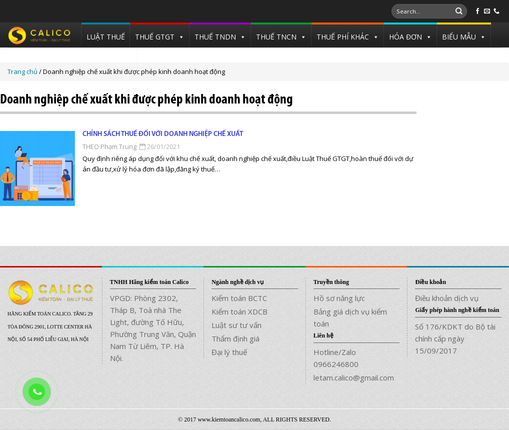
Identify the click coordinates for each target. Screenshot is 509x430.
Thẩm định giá (236, 339)
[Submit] (459, 11)
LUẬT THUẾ (105, 37)
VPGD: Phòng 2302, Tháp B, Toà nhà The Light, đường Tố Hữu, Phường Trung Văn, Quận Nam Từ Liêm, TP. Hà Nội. (153, 328)
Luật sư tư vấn (237, 325)
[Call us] (497, 11)
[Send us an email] (487, 11)
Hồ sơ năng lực (339, 298)
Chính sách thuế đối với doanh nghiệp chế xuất (162, 134)
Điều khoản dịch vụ (446, 298)
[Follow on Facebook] (477, 11)
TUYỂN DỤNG (109, 59)
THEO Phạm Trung (109, 146)
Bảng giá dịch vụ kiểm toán (350, 317)
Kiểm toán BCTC (239, 298)
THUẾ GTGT (154, 37)
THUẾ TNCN (276, 37)
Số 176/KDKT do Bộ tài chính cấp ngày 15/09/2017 (455, 339)
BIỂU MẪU (459, 37)
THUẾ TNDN (215, 37)
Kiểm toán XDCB (240, 311)
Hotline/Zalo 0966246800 (336, 358)
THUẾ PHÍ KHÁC (342, 37)
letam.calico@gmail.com (354, 377)
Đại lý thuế (229, 352)
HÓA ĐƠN (405, 37)
